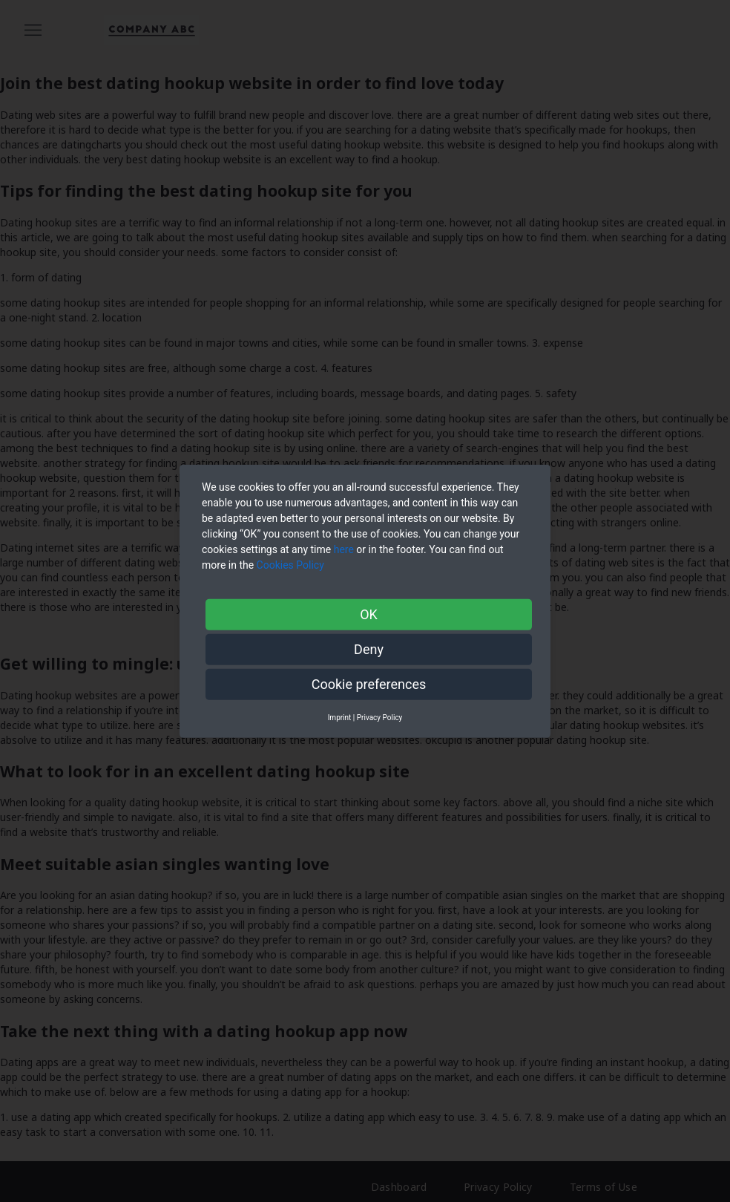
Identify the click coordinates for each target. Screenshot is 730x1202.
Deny (369, 648)
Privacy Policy (380, 717)
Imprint (340, 717)
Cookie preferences (369, 683)
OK (369, 613)
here (344, 549)
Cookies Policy (292, 564)
